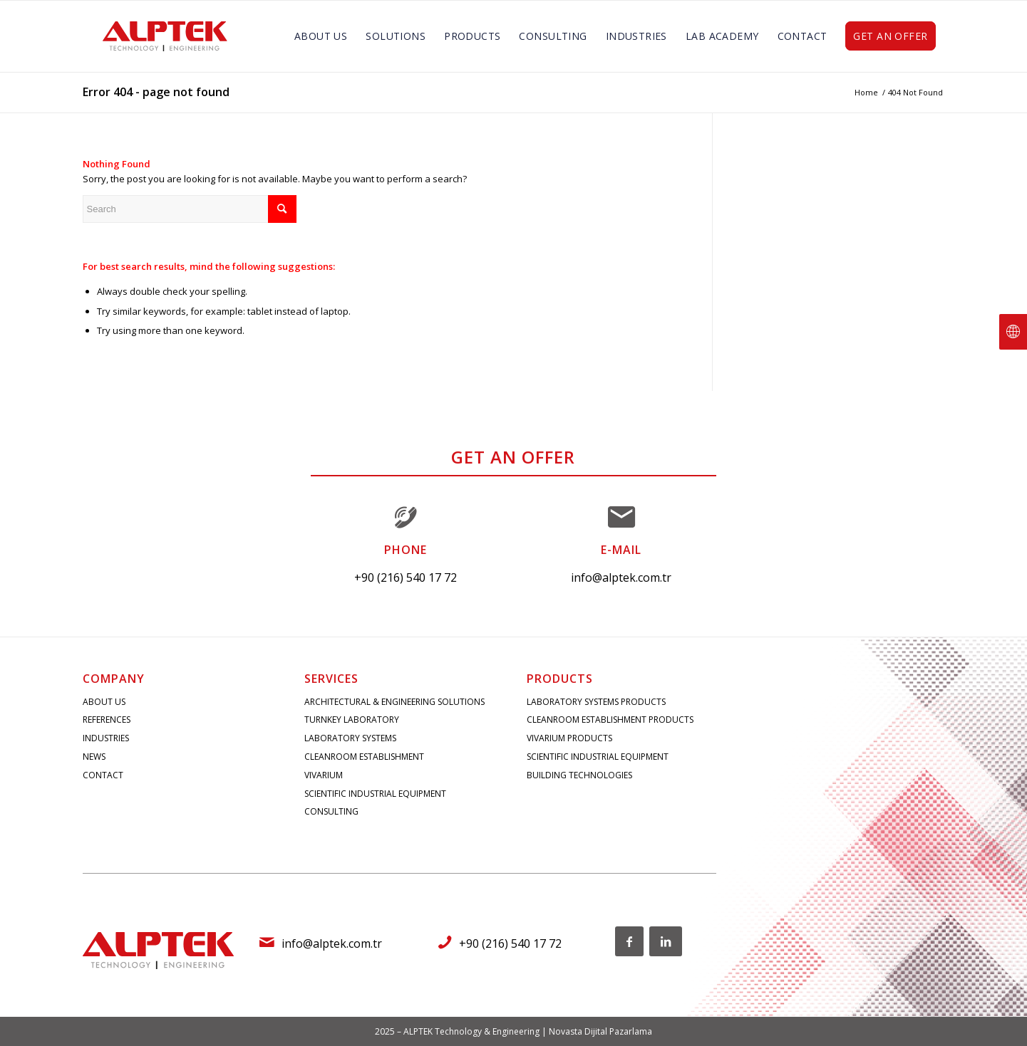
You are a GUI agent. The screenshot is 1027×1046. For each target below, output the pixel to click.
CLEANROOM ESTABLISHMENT (364, 756)
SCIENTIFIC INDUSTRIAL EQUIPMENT (375, 794)
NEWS (94, 756)
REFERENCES (106, 719)
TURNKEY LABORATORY (351, 719)
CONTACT (103, 775)
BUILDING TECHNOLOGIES (579, 775)
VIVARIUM (323, 775)
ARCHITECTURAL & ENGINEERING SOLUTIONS (394, 702)
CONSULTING (331, 811)
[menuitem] (320, 36)
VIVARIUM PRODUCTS (569, 738)
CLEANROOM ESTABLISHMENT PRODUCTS (610, 719)
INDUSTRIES (106, 738)
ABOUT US (104, 702)
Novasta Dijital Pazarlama (600, 1031)
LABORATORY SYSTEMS (350, 738)
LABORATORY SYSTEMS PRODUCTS (596, 702)
